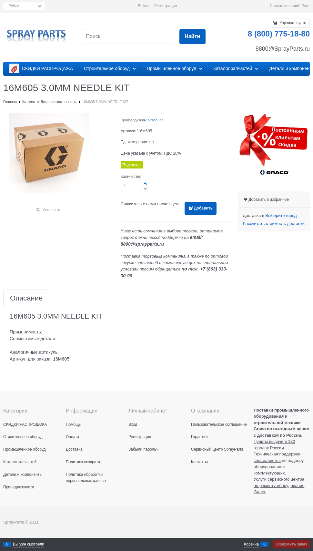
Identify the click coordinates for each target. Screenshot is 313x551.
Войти (143, 6)
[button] (145, 183)
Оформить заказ (291, 544)
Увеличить (51, 209)
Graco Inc (155, 120)
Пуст (305, 6)
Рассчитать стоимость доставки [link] (274, 223)
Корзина (251, 544)
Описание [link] (26, 298)
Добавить (203, 208)
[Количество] (130, 186)
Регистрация (165, 6)
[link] (281, 215)
